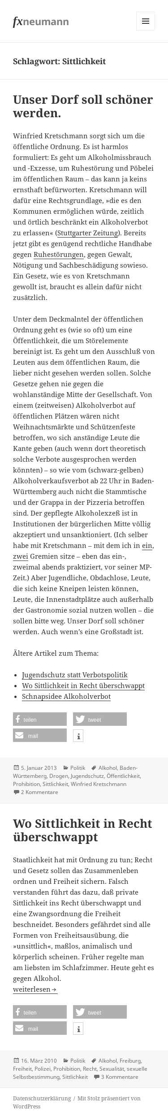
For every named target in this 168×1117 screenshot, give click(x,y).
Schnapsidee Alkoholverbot (66, 696)
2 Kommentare (39, 792)
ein (147, 545)
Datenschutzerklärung (42, 1098)
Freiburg (130, 1060)
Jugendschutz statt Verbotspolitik (75, 674)
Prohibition (26, 784)
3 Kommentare (119, 1077)
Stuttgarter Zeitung (87, 232)
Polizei (42, 1069)
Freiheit (22, 1069)
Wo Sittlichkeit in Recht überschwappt (83, 685)
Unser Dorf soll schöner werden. (83, 106)
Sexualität (111, 1069)
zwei (20, 556)
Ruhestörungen (59, 254)
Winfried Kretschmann (98, 784)
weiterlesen (35, 989)
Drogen (58, 776)
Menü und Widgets (146, 30)
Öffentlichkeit (123, 776)
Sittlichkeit (55, 784)
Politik (77, 768)
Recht (90, 1069)
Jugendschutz (87, 776)
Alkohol (108, 768)
